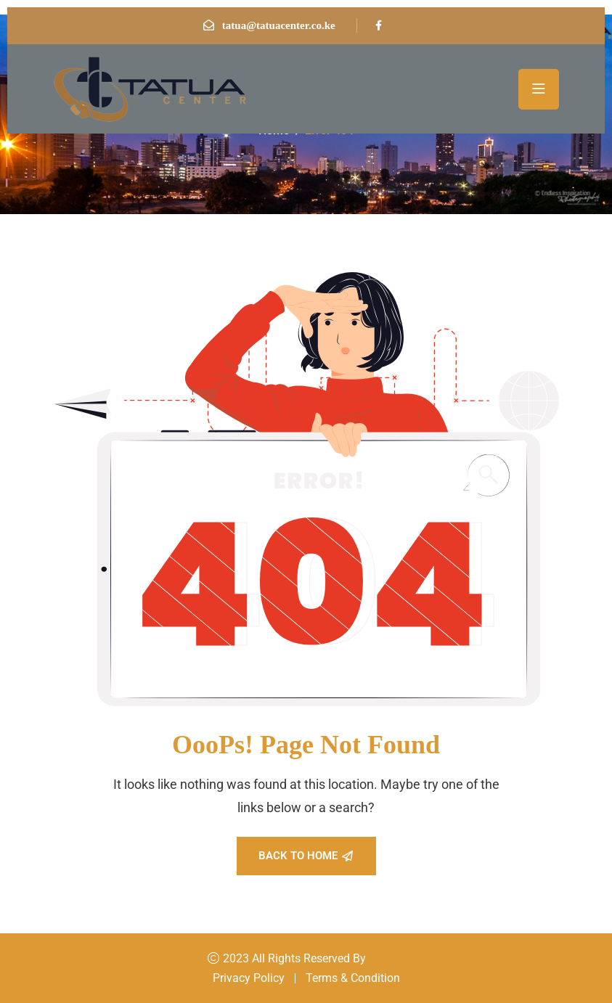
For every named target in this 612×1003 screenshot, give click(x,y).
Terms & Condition (353, 978)
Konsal (386, 958)
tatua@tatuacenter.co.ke (278, 25)
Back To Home (305, 855)
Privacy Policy (249, 978)
